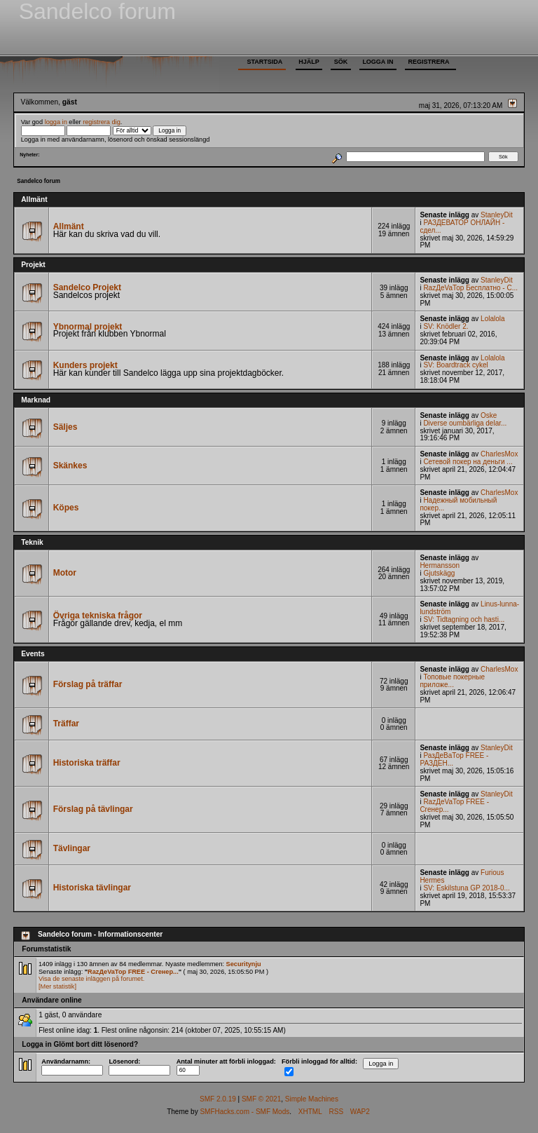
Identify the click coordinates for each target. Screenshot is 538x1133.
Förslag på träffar (88, 684)
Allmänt (68, 226)
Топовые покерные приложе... (452, 680)
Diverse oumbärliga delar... (464, 423)
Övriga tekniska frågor (97, 615)
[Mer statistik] (57, 986)
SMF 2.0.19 (218, 1099)
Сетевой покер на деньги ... (467, 462)
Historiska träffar (86, 763)
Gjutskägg (439, 573)
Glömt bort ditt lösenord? (95, 1044)
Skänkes (70, 465)
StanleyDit (497, 215)
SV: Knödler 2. (445, 326)
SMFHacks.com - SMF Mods (244, 1111)
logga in (56, 121)
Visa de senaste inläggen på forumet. (91, 978)
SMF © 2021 (261, 1099)
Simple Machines (311, 1099)
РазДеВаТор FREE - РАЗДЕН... (454, 759)
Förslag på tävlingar (93, 809)
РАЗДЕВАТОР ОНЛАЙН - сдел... (462, 226)
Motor (64, 573)
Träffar (66, 723)
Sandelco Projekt (87, 287)
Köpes (66, 508)
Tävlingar (71, 848)
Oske (489, 415)
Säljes (65, 427)
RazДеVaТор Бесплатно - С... (470, 288)
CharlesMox (499, 454)
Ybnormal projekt (88, 327)
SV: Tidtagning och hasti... (463, 619)
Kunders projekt (85, 365)
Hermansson (440, 565)
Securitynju (243, 964)
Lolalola (492, 319)
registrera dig (101, 121)
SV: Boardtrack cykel (455, 365)
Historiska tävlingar (92, 888)
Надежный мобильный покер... (458, 504)
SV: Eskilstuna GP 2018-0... (466, 888)
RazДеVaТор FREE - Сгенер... (454, 805)
